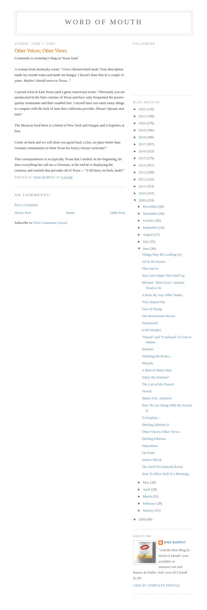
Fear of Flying (152, 309)
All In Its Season (153, 261)
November (150, 213)
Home (70, 213)
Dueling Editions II (155, 425)
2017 (142, 144)
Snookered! (150, 323)
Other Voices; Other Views (160, 432)
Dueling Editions (153, 439)
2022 (142, 109)
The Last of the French (158, 384)
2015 (142, 158)
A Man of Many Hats (157, 370)
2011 (142, 186)
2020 (142, 123)
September (151, 227)
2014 (142, 165)
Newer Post (23, 213)
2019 (142, 130)
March (148, 496)
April (147, 489)
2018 (142, 137)
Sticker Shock (151, 460)
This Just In (150, 268)
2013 (142, 172)
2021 (142, 116)
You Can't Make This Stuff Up (163, 275)
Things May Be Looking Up (161, 254)
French (146, 391)
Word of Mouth (104, 22)
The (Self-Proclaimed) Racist (162, 467)
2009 (142, 200)
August (148, 234)
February (149, 503)
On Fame (148, 453)
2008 (142, 519)
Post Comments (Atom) (50, 223)
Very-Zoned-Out (153, 302)
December (150, 206)
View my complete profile (156, 585)
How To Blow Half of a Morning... (166, 474)
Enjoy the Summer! (155, 377)
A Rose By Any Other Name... (163, 295)
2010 (142, 193)
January (149, 510)
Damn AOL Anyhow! (157, 398)
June (146, 248)
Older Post (117, 213)
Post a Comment (26, 205)
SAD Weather (151, 330)
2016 (142, 151)
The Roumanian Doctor (158, 316)
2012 (142, 179)
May (146, 482)
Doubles (147, 349)
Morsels (147, 363)
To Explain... (151, 418)
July (146, 241)
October (149, 220)
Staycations (150, 446)
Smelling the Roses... (156, 356)
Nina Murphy (175, 542)
